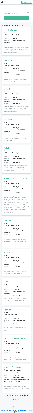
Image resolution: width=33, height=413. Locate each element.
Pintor (6, 281)
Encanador (8, 119)
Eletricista (8, 310)
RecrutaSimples (20, 407)
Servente (7, 221)
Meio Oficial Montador (13, 30)
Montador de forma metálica (15, 179)
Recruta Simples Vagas (16, 399)
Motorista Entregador (12, 367)
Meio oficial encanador (13, 89)
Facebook (2, 410)
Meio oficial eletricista (13, 253)
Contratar (8, 410)
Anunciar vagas (26, 2)
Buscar (16, 18)
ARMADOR (8, 60)
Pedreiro (7, 148)
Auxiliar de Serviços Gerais (14, 339)
